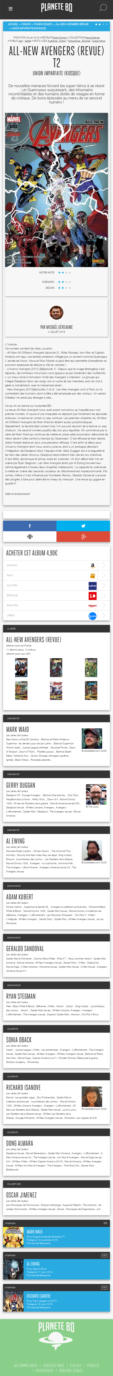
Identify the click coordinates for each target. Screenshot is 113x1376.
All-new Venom (41, 849)
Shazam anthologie (51, 1203)
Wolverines (33, 1061)
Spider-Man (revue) (57, 909)
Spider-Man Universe (59, 1152)
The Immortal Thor (61, 849)
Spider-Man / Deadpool (35, 810)
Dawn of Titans (27, 750)
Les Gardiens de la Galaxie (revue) (23, 1112)
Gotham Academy (15, 1061)
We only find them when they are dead (37, 854)
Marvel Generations (36, 1152)
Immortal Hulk (65, 862)
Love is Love (69, 1108)
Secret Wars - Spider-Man (53, 918)
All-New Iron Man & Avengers (30, 1164)
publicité (93, 1364)
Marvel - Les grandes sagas (20, 1096)
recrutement (44, 1369)
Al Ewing (15, 840)
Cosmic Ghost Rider (44, 957)
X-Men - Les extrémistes (45, 1048)
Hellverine (41, 1005)
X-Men (51, 1005)
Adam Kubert (19, 896)
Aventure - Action (57, 40)
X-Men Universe (29, 965)
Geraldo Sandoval (25, 948)
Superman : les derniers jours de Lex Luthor (29, 742)
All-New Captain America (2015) (46, 1160)
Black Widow (22, 758)
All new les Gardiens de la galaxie (31, 802)
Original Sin (93, 961)
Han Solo (11, 1056)
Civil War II (80, 913)
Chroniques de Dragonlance (80, 1208)
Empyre (10, 858)
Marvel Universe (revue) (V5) (64, 802)
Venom (60, 1005)
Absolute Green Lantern (19, 849)
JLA (98, 1208)
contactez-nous (53, 1364)
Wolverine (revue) (48, 965)
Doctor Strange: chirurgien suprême (50, 754)
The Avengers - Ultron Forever (22, 866)
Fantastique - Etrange (79, 40)
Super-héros (98, 40)
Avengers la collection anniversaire (69, 905)
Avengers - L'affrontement (31, 913)
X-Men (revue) (88, 965)
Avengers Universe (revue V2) (55, 866)
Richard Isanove (23, 1087)
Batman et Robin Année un (55, 738)
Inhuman (75, 1013)
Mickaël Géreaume (59, 326)
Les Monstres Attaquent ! (60, 913)
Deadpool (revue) (15, 806)
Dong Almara (19, 1142)
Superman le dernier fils (36, 905)
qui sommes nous (25, 1364)
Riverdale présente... (41, 758)
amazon (52, 565)
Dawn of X (52, 798)
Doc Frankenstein (46, 1096)
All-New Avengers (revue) (33, 639)
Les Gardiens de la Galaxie (58, 858)
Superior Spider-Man (58, 1013)
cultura (52, 585)
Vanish (69, 1005)
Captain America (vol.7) (45, 1056)
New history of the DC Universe (22, 738)
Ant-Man (10, 854)
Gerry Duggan (20, 784)
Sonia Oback (19, 1039)
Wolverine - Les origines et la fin (80, 1116)
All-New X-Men (19, 1160)
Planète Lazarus (45, 750)
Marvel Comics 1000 (17, 862)
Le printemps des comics (29, 858)
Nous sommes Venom (80, 957)
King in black (65, 854)
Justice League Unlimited (35, 746)
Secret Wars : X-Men (74, 961)
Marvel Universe (25, 961)
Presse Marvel (92, 36)
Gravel (60, 1208)
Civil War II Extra (89, 1013)
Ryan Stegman (21, 995)
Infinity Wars (38, 798)
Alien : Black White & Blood (20, 1005)
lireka (52, 615)
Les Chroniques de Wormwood (22, 1203)
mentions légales (71, 1369)
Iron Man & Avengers (68, 1156)
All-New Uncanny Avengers (40, 806)
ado (21, 40)
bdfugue (52, 595)
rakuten (52, 605)
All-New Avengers (28, 918)
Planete (56, 7)
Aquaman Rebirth (72, 1203)
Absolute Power (59, 746)
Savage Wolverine (25, 1116)
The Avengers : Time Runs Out (63, 1164)
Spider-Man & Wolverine (19, 957)
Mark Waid (17, 729)
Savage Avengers (31, 794)
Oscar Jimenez (21, 1194)
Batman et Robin (94, 1052)
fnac (52, 575)
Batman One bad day (54, 794)
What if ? (62, 957)
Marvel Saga (12, 965)
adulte (28, 40)
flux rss (75, 1364)
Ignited (9, 758)
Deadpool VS (13, 794)
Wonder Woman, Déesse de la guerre (78, 1056)
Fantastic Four (21, 754)
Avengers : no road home (43, 862)
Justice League (23, 1048)
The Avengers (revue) (61, 810)
